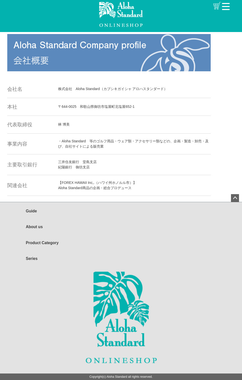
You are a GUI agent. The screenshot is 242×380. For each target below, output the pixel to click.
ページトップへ (235, 198)
